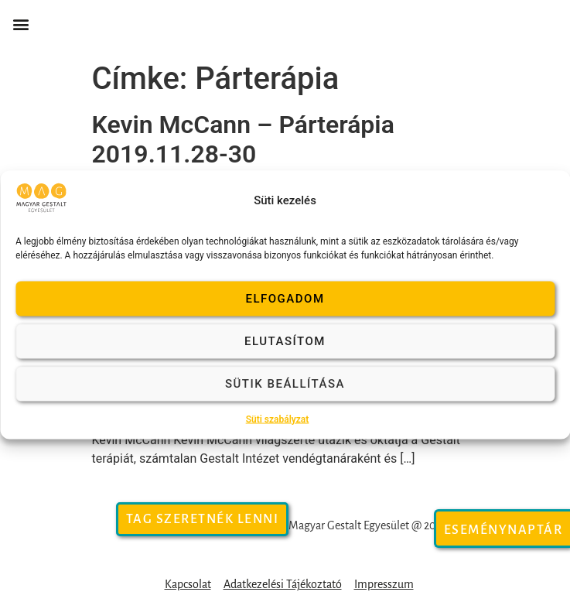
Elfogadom (284, 299)
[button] (20, 24)
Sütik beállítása (285, 384)
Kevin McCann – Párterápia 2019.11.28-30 (243, 139)
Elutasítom (285, 341)
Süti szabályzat (277, 418)
